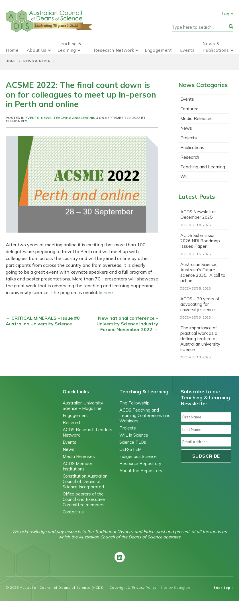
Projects (188, 138)
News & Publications (216, 47)
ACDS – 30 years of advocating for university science (199, 304)
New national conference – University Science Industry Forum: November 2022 (127, 323)
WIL (184, 176)
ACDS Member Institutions (77, 466)
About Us (37, 50)
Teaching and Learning (75, 117)
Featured (189, 108)
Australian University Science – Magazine (83, 405)
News (46, 117)
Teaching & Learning (69, 47)
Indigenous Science (138, 456)
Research (189, 157)
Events (187, 50)
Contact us (73, 512)
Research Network (114, 50)
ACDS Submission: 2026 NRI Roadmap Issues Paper (200, 241)
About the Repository (140, 470)
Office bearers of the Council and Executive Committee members (84, 499)
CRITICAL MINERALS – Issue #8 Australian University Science (43, 321)
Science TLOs (132, 442)
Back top (223, 587)
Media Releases (196, 118)
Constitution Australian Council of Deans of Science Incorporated (85, 481)
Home (12, 50)
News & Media (36, 61)
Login (227, 13)
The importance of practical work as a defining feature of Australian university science (200, 338)
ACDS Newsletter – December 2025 (199, 214)
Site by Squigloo (175, 587)
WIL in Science (133, 435)
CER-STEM (130, 449)
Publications (192, 147)
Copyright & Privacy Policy (132, 587)
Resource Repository (140, 463)
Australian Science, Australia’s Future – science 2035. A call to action (202, 272)
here (108, 292)
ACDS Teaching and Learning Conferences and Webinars (145, 415)
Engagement (158, 50)
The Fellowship (134, 403)
